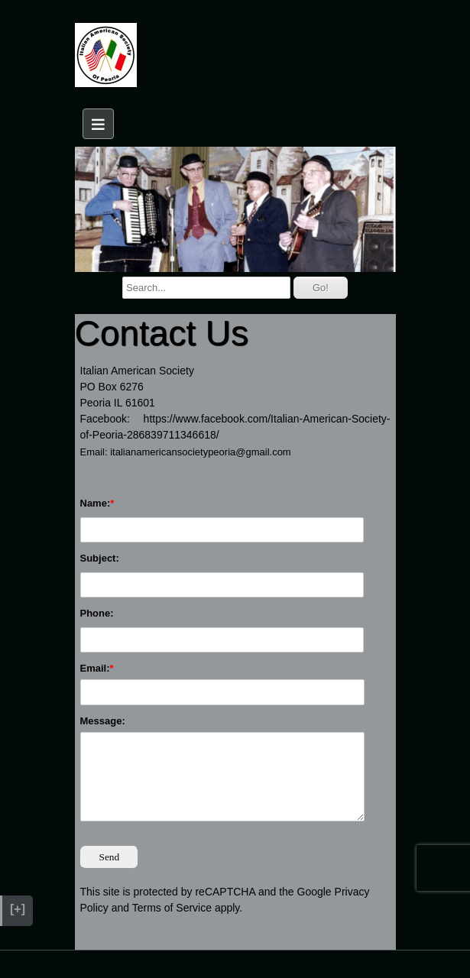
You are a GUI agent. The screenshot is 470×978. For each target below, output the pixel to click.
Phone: (97, 613)
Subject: (99, 558)
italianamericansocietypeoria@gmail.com (200, 452)
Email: (95, 668)
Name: (95, 503)
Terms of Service (172, 908)
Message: (102, 721)
